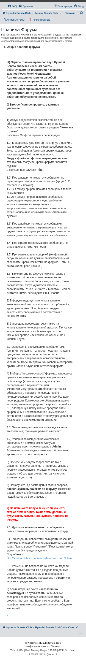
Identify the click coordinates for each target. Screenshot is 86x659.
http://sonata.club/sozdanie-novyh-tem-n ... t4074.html (39, 558)
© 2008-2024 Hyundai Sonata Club (43, 643)
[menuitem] (12, 6)
